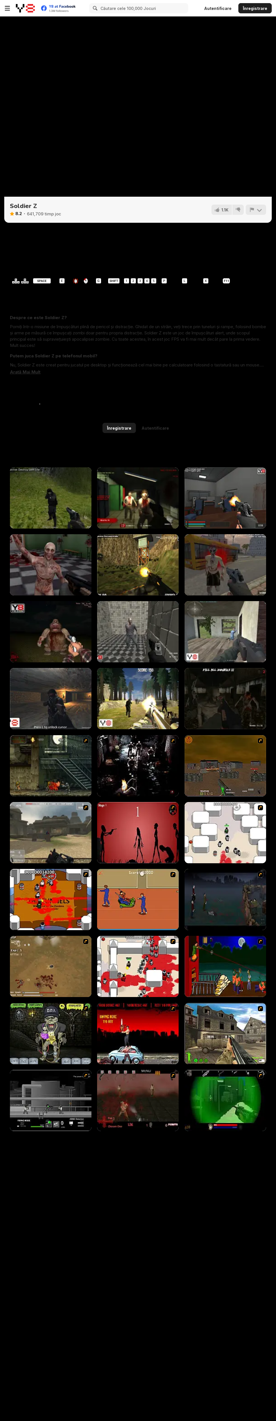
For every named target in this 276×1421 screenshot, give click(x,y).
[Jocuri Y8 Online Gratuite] (25, 8)
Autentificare (218, 8)
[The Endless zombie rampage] (50, 966)
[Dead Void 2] (225, 564)
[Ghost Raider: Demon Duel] (138, 765)
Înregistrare (255, 8)
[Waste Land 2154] (225, 765)
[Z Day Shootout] (225, 698)
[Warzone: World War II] (225, 1033)
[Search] (94, 8)
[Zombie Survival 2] (50, 765)
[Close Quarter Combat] (50, 1100)
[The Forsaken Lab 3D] (50, 564)
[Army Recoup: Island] (50, 498)
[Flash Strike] (50, 832)
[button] (25, 372)
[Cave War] (50, 698)
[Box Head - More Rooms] (225, 832)
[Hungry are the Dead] (225, 966)
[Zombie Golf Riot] (138, 1033)
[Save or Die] (225, 631)
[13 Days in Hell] (138, 1100)
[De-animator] (138, 832)
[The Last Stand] (225, 899)
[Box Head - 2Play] (138, 966)
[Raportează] (256, 210)
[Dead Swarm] (138, 498)
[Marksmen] (225, 1100)
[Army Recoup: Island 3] (138, 564)
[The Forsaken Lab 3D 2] (225, 498)
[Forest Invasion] (138, 698)
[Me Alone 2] (50, 631)
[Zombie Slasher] (138, 631)
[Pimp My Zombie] (50, 1033)
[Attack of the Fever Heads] (138, 899)
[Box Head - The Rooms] (50, 899)
